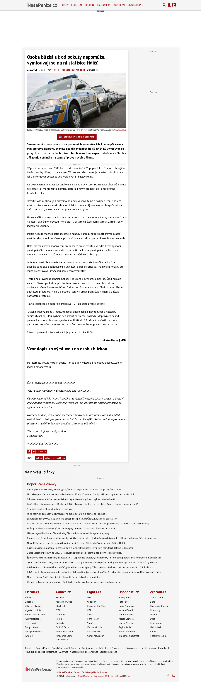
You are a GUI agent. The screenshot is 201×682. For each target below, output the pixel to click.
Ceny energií (31, 622)
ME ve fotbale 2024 (35, 614)
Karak (153, 631)
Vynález (29, 635)
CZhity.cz (63, 651)
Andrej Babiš (125, 597)
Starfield (60, 605)
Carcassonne (156, 597)
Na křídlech (156, 627)
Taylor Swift (125, 627)
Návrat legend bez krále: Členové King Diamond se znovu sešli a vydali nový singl (68, 533)
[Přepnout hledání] (164, 5)
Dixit (152, 618)
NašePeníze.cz (120, 130)
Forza (59, 618)
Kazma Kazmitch (127, 610)
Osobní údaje (87, 672)
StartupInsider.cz (108, 651)
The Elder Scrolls (64, 631)
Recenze (60, 597)
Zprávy (39, 648)
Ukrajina (29, 601)
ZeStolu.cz (104, 648)
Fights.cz (94, 592)
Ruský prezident (33, 618)
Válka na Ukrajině (33, 605)
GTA (58, 610)
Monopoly (155, 610)
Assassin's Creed (64, 601)
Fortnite (60, 622)
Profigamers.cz (89, 648)
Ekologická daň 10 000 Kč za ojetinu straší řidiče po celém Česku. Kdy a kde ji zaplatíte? (72, 518)
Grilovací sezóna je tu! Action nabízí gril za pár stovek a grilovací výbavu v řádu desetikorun (73, 499)
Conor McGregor (95, 635)
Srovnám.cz (92, 651)
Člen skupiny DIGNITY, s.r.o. (105, 676)
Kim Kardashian (126, 614)
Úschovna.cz (151, 648)
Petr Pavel (124, 601)
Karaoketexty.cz (135, 648)
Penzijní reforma (33, 631)
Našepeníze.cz (77, 651)
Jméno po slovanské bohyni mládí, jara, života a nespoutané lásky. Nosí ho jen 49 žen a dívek (74, 489)
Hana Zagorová (126, 605)
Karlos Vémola (94, 627)
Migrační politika (33, 610)
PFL (89, 610)
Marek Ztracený (127, 622)
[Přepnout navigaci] (169, 5)
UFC (89, 597)
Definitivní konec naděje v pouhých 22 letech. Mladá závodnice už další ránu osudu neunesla (74, 581)
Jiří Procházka (94, 631)
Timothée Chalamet (129, 635)
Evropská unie (32, 627)
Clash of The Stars (96, 605)
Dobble (153, 614)
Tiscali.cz (32, 592)
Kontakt (104, 672)
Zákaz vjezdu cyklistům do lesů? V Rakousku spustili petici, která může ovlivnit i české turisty (74, 552)
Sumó (90, 622)
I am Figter (93, 618)
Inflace (28, 597)
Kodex (97, 672)
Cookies (76, 672)
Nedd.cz (163, 648)
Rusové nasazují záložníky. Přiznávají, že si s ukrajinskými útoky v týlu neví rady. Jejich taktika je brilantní (80, 547)
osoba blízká (59, 458)
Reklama (60, 672)
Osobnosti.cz (129, 592)
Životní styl (135, 4)
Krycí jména (156, 622)
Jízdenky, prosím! (158, 635)
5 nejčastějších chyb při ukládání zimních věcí (50, 508)
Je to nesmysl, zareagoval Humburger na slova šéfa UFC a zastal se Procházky (67, 513)
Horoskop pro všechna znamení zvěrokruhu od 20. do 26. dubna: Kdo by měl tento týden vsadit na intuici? (80, 494)
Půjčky (65, 4)
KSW (89, 614)
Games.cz (63, 592)
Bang (152, 601)
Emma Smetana (127, 631)
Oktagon (91, 601)
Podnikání (119, 4)
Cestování (63, 648)
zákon (47, 458)
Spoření (90, 4)
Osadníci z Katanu (159, 605)
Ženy (54, 648)
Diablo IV (60, 614)
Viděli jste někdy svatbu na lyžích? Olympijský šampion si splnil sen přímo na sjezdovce (71, 528)
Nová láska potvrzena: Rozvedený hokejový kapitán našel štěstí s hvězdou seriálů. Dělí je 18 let (76, 542)
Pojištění (76, 4)
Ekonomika (103, 4)
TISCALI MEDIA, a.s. (84, 676)
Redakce (68, 672)
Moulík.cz (29, 651)
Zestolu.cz (158, 592)
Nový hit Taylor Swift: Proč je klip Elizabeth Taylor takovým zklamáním (63, 577)
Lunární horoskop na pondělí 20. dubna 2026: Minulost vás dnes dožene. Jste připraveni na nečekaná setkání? (82, 504)
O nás (127, 676)
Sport (47, 648)
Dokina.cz (52, 651)
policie (39, 458)
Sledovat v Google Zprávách (77, 137)
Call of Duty (62, 627)
